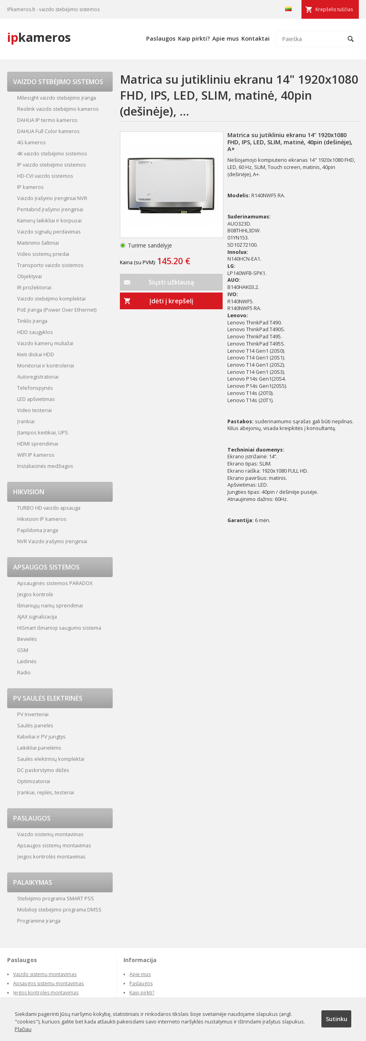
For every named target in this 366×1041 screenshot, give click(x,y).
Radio (24, 672)
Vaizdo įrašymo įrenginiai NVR (52, 198)
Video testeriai (34, 410)
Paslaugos (161, 38)
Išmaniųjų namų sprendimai (50, 605)
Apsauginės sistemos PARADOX (54, 583)
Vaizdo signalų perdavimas (49, 231)
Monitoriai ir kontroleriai (45, 365)
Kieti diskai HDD (35, 354)
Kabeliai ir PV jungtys (41, 736)
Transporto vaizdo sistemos (50, 265)
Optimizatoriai (33, 781)
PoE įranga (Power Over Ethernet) (56, 309)
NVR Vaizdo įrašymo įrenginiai (52, 541)
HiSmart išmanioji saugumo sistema (59, 627)
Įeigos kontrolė (35, 594)
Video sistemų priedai (43, 253)
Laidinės (27, 661)
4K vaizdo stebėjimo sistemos (52, 153)
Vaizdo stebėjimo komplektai (51, 298)
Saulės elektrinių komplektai (50, 758)
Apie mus (225, 38)
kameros (39, 37)
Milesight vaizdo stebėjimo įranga (56, 97)
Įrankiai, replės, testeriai (45, 792)
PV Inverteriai (33, 714)
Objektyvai (29, 276)
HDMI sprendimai (37, 443)
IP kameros (30, 187)
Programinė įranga (39, 920)
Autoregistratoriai (38, 376)
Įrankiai (26, 421)
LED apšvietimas (36, 399)
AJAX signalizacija (37, 616)
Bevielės (27, 638)
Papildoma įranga (37, 530)
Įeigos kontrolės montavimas (51, 856)
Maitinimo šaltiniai (38, 242)
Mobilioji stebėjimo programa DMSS (59, 909)
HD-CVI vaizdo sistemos (45, 175)
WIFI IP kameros (36, 454)
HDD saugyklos (35, 332)
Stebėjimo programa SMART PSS (55, 898)
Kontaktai (255, 38)
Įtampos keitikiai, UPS (42, 432)
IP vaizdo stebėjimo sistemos (51, 164)
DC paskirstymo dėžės (43, 770)
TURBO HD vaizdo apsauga (48, 507)
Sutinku (336, 1019)
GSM (22, 650)
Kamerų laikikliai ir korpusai (49, 220)
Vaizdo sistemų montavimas (50, 834)
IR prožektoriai (34, 287)
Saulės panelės (35, 725)
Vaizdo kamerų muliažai (45, 343)
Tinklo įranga (32, 320)
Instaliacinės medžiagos (45, 465)
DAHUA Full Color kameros (48, 131)
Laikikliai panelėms (39, 747)
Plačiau (23, 1029)
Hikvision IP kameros (42, 518)
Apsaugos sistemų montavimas (54, 845)
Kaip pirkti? (194, 38)
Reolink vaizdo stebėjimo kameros (58, 108)
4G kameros (31, 142)
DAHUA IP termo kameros (47, 120)
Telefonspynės (35, 387)
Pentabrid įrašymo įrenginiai (50, 209)
